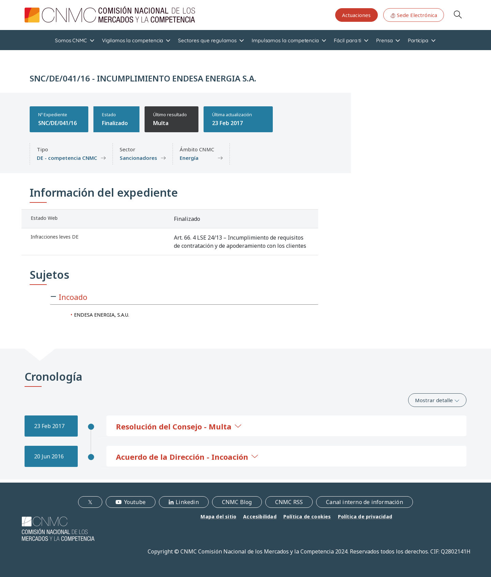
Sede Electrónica (413, 15)
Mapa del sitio (218, 516)
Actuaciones (356, 15)
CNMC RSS (289, 502)
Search (457, 14)
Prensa (384, 40)
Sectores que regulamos (207, 40)
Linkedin (187, 502)
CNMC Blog (237, 502)
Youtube (135, 502)
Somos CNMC (71, 40)
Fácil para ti (347, 40)
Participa (418, 40)
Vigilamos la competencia (132, 40)
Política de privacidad (365, 516)
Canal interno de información (364, 502)
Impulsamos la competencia (285, 40)
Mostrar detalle (437, 400)
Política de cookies (307, 516)
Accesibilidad (260, 516)
